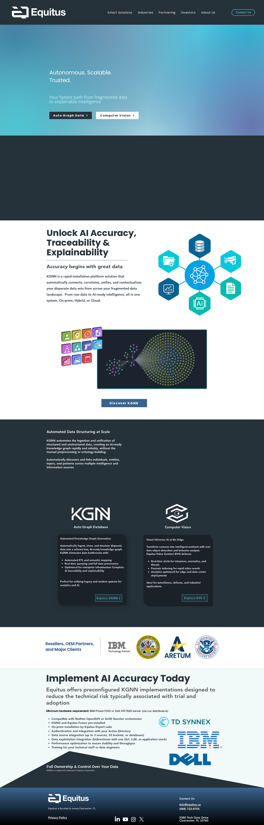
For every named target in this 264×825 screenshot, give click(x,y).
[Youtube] (125, 819)
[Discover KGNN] (124, 403)
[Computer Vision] (117, 115)
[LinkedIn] (117, 819)
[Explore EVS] (195, 598)
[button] (145, 12)
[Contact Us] (243, 12)
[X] (141, 819)
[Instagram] (133, 819)
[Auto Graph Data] (70, 115)
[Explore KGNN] (108, 598)
